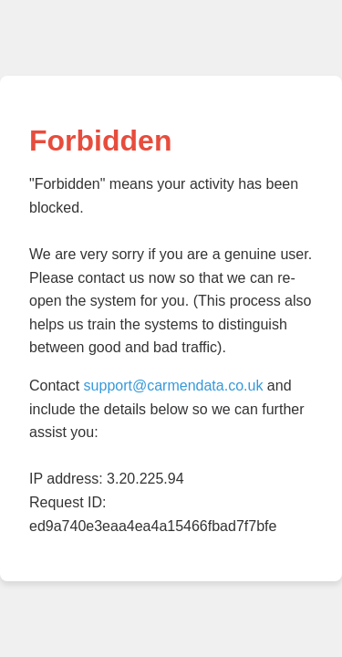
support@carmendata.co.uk (174, 385)
